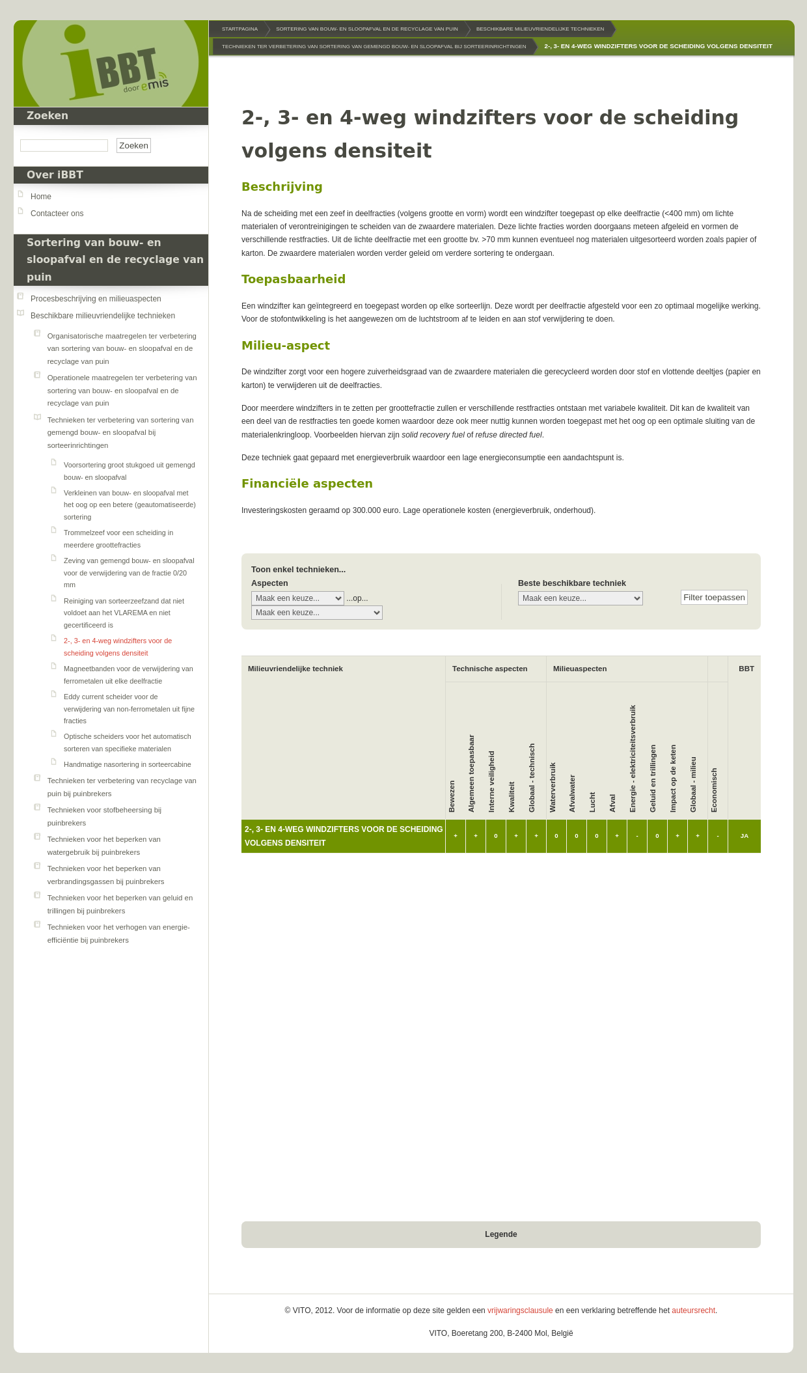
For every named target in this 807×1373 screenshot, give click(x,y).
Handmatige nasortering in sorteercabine (127, 764)
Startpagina (240, 29)
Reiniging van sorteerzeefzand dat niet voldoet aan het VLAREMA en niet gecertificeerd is (124, 613)
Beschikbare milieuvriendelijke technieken (103, 315)
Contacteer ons (57, 213)
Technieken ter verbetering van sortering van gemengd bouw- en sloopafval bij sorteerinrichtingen (121, 432)
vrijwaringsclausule (520, 1310)
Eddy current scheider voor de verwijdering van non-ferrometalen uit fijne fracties (129, 709)
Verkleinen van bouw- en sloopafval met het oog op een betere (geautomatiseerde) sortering (130, 505)
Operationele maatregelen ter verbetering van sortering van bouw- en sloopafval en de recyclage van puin (122, 390)
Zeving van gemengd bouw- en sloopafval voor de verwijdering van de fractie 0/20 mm (129, 573)
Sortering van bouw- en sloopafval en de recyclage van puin (115, 260)
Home (41, 196)
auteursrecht (693, 1310)
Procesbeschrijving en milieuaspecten (96, 298)
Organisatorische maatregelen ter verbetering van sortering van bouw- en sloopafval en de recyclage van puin (122, 348)
